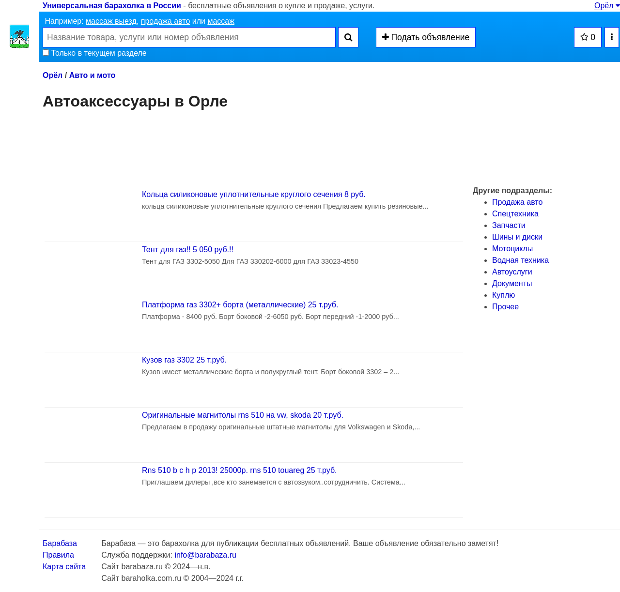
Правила (58, 555)
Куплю (503, 295)
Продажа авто (517, 202)
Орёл (607, 5)
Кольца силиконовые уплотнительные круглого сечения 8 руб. (254, 194)
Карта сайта (64, 566)
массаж (220, 21)
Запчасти (509, 225)
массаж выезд (111, 21)
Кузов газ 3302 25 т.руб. (184, 360)
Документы (512, 283)
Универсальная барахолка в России (112, 5)
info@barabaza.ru (205, 555)
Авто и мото (92, 75)
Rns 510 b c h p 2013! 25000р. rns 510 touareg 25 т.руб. (239, 470)
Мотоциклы (512, 248)
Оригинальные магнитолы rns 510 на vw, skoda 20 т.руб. (242, 415)
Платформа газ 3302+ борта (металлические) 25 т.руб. (240, 305)
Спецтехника (515, 214)
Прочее (505, 307)
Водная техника (520, 260)
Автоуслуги (512, 272)
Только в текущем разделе (95, 53)
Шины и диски (517, 237)
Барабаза (60, 543)
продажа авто (165, 21)
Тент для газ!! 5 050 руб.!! (187, 249)
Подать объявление (426, 37)
